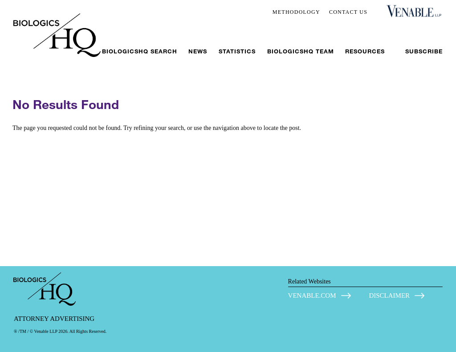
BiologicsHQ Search (139, 51)
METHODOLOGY (296, 12)
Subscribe (424, 51)
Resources (365, 51)
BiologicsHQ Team (300, 51)
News (197, 51)
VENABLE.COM (312, 295)
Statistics (237, 51)
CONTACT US (348, 12)
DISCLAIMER (389, 295)
